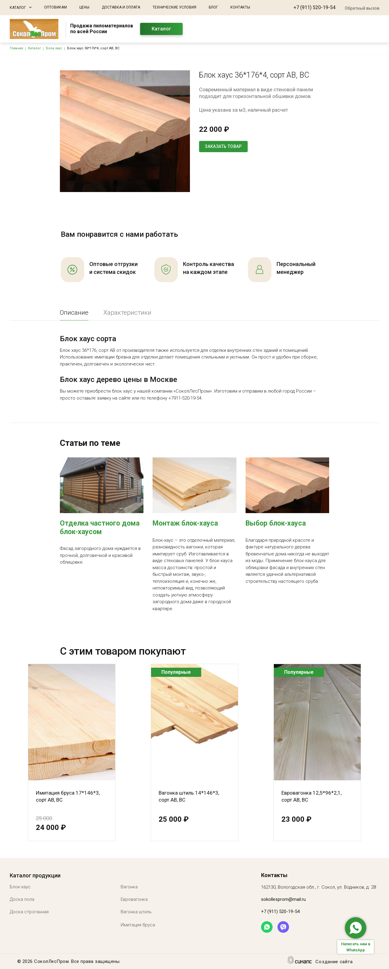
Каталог (18, 7)
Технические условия (174, 7)
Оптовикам (55, 7)
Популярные (176, 672)
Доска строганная (29, 912)
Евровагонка (134, 899)
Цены (84, 7)
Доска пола (22, 899)
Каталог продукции (35, 875)
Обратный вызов (362, 8)
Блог (213, 7)
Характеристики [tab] (127, 312)
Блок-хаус (20, 887)
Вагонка (129, 887)
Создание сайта (334, 962)
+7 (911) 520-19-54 (315, 7)
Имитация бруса (138, 925)
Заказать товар (223, 146)
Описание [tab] (74, 312)
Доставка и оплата (121, 7)
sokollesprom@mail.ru (283, 899)
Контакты (240, 7)
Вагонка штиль (136, 912)
